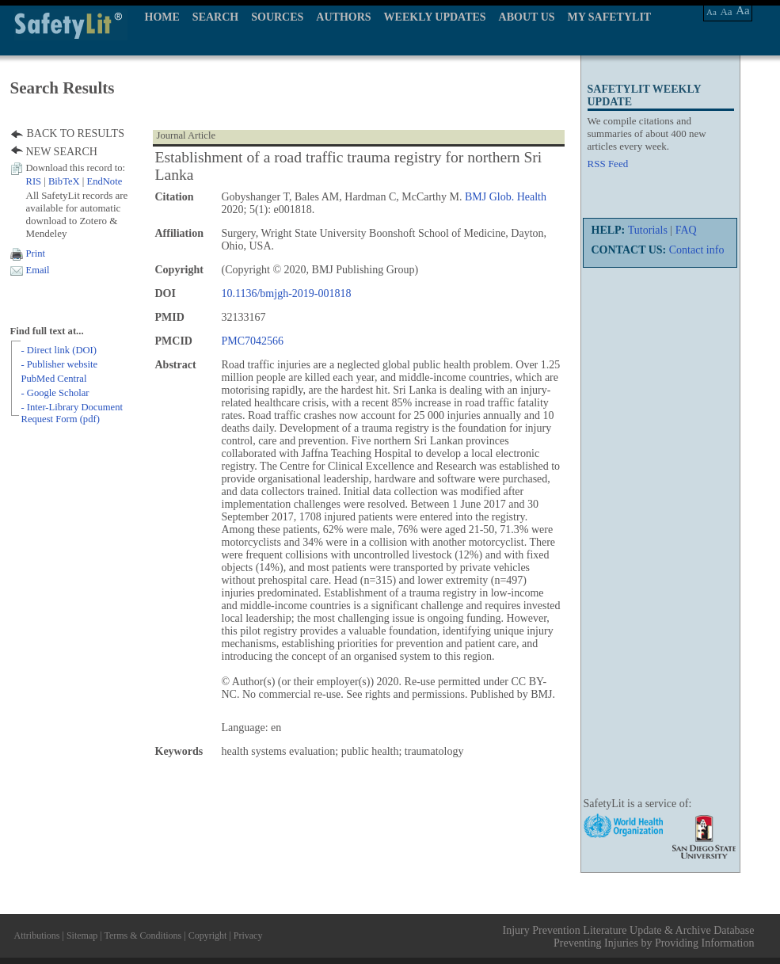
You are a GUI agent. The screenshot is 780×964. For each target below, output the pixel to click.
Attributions (37, 935)
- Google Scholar (55, 392)
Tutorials (648, 230)
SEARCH (215, 17)
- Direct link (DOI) (59, 350)
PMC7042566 (253, 341)
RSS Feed (608, 164)
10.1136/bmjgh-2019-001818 (287, 293)
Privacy (248, 935)
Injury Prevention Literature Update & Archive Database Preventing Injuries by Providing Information (629, 936)
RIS (34, 181)
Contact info (697, 250)
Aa (711, 12)
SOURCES (277, 17)
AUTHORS (343, 17)
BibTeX (64, 181)
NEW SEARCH (61, 152)
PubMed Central (54, 378)
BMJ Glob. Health (505, 197)
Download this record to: (76, 167)
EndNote (104, 181)
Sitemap (82, 935)
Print (36, 253)
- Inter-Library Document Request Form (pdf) (72, 413)
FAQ (686, 230)
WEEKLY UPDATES (435, 17)
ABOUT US (527, 17)
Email (38, 270)
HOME (162, 17)
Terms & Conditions (142, 935)
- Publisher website (59, 364)
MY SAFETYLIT (610, 17)
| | (74, 181)
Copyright (207, 935)
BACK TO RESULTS (75, 133)
